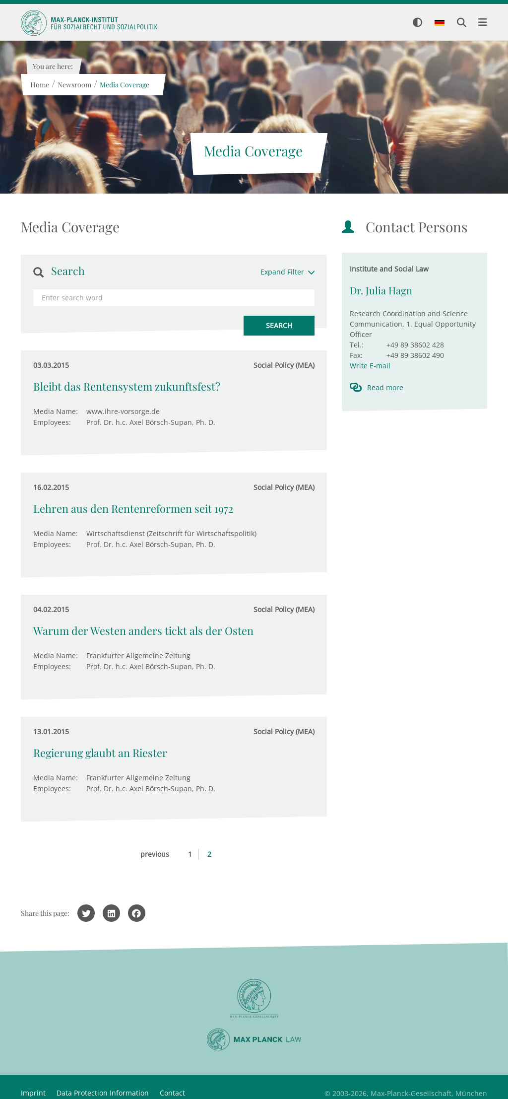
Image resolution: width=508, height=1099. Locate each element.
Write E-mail (370, 365)
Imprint (33, 1093)
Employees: (52, 422)
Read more (385, 387)
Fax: (356, 355)
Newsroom (74, 84)
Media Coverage (124, 84)
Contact (172, 1093)
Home (39, 84)
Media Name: (55, 411)
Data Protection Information (103, 1093)
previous (154, 854)
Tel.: (357, 344)
